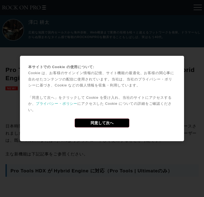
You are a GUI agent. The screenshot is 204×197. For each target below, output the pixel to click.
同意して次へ (102, 123)
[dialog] (102, 98)
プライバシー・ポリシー (56, 104)
